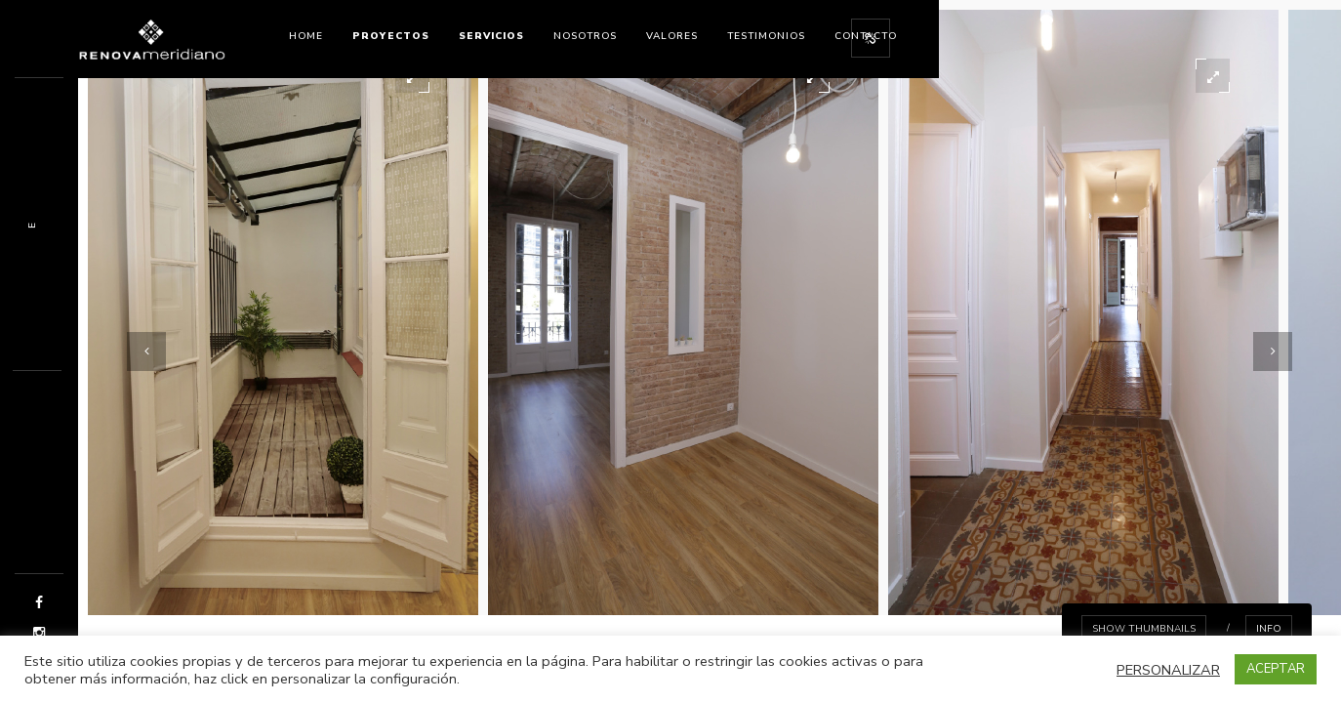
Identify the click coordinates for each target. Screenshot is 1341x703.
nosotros (585, 36)
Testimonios (766, 36)
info (1268, 629)
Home (306, 36)
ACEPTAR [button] (1275, 669)
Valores (672, 36)
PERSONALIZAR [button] (1168, 670)
